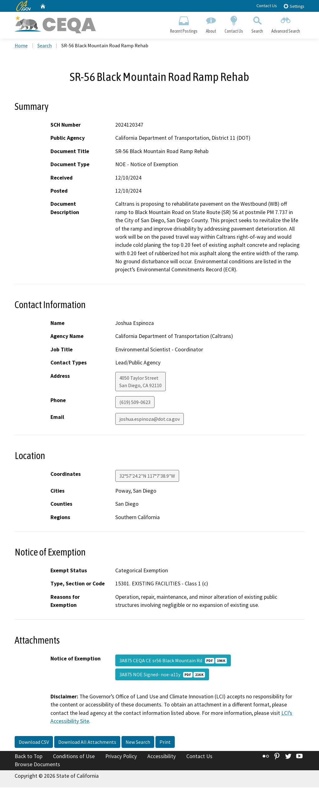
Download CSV (34, 743)
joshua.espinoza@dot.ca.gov (149, 419)
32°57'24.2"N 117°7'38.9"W (147, 476)
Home (21, 46)
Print (165, 743)
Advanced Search (286, 23)
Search (257, 23)
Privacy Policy (121, 757)
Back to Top (28, 757)
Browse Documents (37, 765)
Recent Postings (184, 23)
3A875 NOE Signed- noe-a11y (162, 675)
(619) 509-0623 (134, 403)
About (210, 23)
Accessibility (161, 757)
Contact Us (266, 5)
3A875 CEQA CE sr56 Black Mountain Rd (173, 661)
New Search (138, 743)
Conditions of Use (74, 757)
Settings (293, 6)
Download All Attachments (87, 743)
